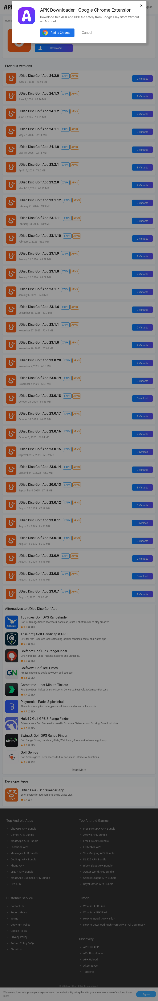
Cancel (87, 32)
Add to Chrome (60, 32)
